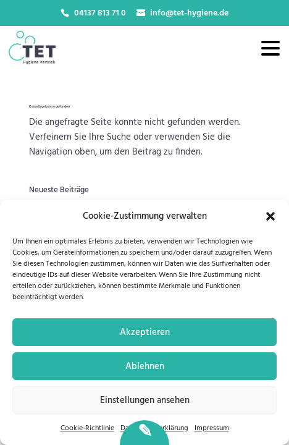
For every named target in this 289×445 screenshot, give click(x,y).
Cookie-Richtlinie (87, 428)
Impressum (212, 428)
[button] (270, 216)
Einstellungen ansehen (145, 400)
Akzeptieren (145, 332)
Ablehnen (144, 366)
